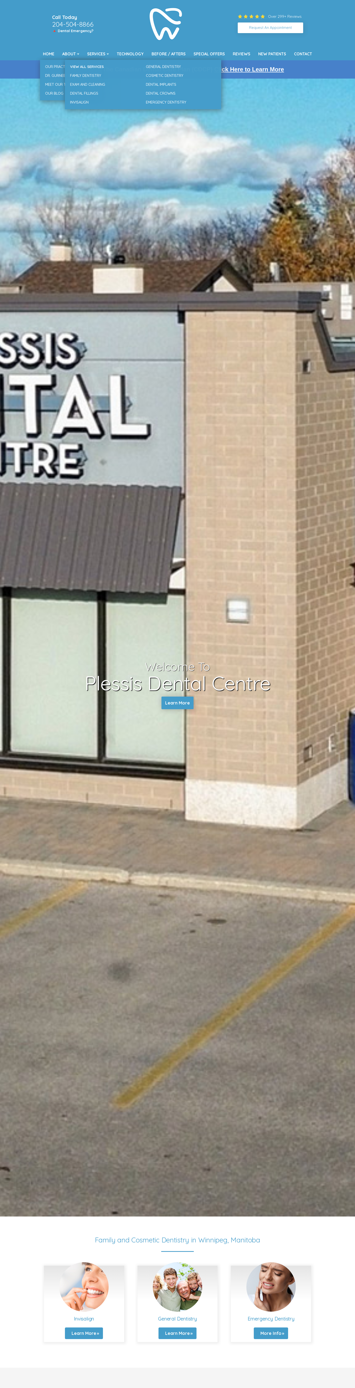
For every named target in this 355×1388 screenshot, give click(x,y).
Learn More (177, 703)
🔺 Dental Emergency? (72, 30)
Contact (303, 53)
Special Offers (209, 53)
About (69, 53)
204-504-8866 (73, 24)
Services (96, 53)
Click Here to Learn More (249, 69)
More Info (270, 1333)
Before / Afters (169, 53)
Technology (130, 53)
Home (48, 53)
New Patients (272, 53)
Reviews (241, 53)
